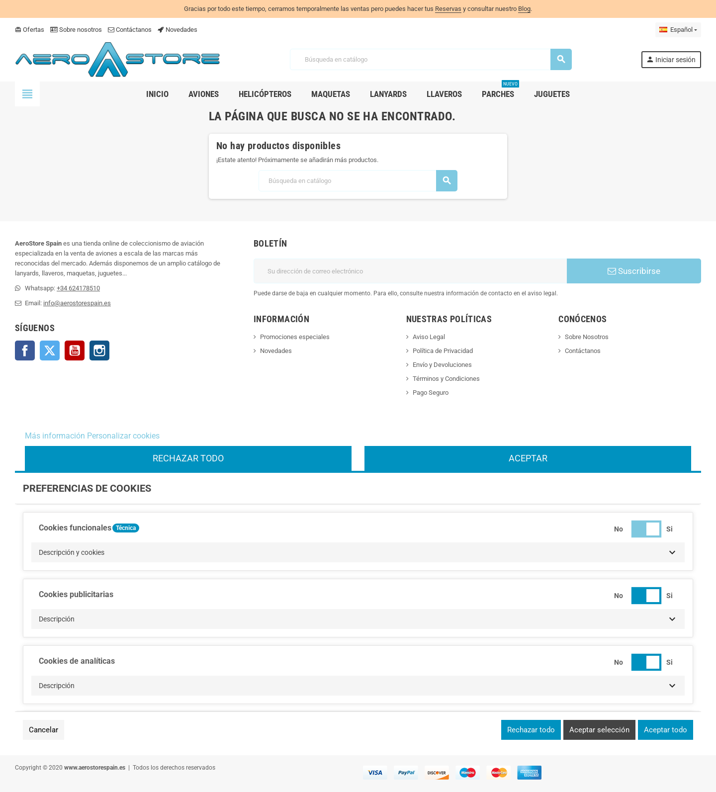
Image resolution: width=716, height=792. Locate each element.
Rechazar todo (188, 458)
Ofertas (29, 29)
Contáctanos (130, 29)
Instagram (99, 350)
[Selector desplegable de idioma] (678, 29)
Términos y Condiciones (446, 378)
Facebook (25, 350)
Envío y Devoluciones (442, 364)
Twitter (50, 350)
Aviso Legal (429, 337)
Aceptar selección (599, 729)
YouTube (75, 350)
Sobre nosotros (76, 29)
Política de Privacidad (443, 350)
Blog (524, 8)
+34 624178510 (78, 288)
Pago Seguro (430, 392)
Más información (55, 435)
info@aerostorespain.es (77, 303)
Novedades (177, 29)
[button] (358, 552)
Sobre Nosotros (587, 337)
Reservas (448, 8)
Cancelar (43, 729)
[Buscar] (430, 59)
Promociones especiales (295, 337)
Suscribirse (634, 271)
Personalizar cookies (123, 435)
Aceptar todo (665, 729)
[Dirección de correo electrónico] (410, 271)
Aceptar (528, 458)
